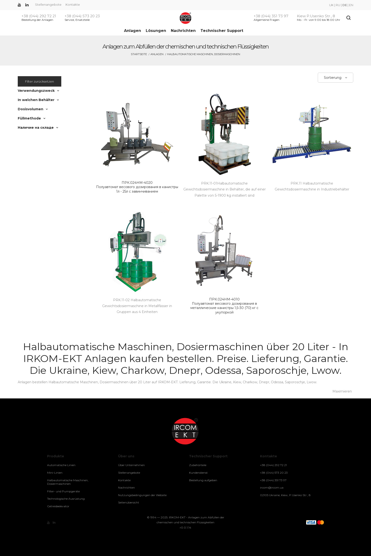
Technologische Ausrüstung (66, 498)
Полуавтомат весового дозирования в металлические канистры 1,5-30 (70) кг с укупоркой (224, 305)
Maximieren (342, 391)
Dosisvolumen (30, 109)
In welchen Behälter (36, 99)
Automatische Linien (61, 465)
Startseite (139, 54)
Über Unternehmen (131, 465)
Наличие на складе (36, 127)
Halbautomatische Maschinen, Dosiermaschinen (67, 482)
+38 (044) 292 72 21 (39, 16)
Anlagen (132, 30)
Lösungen (156, 30)
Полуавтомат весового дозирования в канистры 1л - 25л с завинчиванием (137, 187)
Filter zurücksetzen (39, 81)
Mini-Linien (54, 472)
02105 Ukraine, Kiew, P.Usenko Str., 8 (285, 495)
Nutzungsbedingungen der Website (142, 495)
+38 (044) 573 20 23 (82, 16)
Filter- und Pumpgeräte (63, 491)
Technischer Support (221, 30)
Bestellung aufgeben (203, 480)
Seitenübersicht (128, 502)
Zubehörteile (197, 465)
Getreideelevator (58, 506)
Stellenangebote (48, 4)
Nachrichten (183, 30)
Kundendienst (198, 472)
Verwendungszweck (36, 90)
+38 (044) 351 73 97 (271, 16)
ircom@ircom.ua (271, 487)
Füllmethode (29, 118)
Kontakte (73, 4)
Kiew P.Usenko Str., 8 (316, 16)
